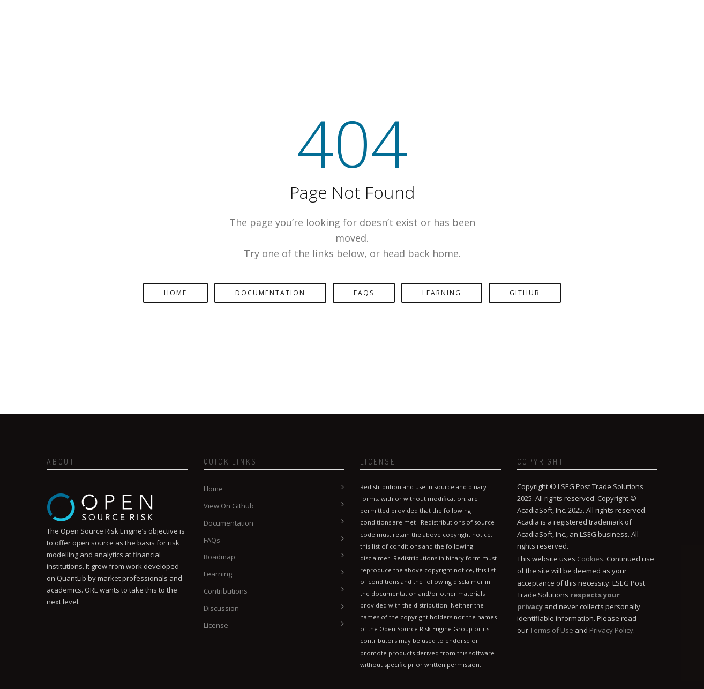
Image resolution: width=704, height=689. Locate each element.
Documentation (270, 292)
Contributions (226, 591)
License (216, 625)
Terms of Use (551, 630)
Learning (441, 292)
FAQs (364, 292)
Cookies (590, 559)
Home (175, 292)
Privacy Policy (611, 630)
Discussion (221, 608)
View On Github (229, 506)
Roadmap (219, 556)
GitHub (525, 292)
